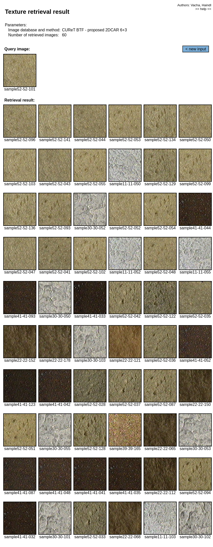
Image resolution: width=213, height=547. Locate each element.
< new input (195, 49)
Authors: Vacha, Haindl (194, 5)
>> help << (203, 9)
